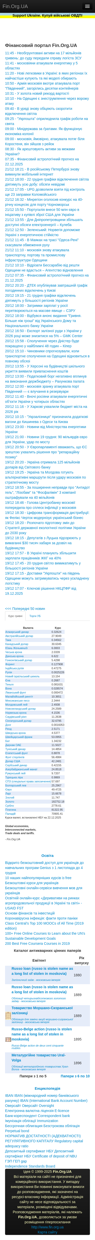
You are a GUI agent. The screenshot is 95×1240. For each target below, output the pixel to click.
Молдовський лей (16, 704)
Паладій (10, 813)
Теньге (9, 684)
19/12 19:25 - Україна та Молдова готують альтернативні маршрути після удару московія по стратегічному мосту (45, 477)
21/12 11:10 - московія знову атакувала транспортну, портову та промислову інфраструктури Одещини (37, 255)
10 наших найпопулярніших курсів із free (38, 878)
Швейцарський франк (18, 736)
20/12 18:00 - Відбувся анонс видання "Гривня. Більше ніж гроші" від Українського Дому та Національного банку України (43, 321)
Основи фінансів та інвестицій (30, 913)
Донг (8, 724)
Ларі (8, 793)
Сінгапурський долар (18, 720)
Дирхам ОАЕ (13, 745)
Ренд (8, 728)
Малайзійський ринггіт (19, 696)
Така (8, 639)
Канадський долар (16, 644)
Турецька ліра (14, 777)
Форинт (10, 664)
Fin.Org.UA (15, 6)
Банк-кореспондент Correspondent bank (37, 1116)
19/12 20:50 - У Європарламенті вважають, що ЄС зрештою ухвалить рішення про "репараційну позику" (46, 452)
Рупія (8, 672)
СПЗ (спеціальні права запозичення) (28, 781)
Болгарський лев (15, 785)
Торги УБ (35, 615)
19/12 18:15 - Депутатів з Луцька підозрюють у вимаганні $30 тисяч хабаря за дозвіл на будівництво (43, 543)
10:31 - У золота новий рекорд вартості (37, 93)
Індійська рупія (14, 668)
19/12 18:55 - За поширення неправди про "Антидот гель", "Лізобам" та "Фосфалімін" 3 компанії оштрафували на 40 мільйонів (47, 492)
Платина (10, 809)
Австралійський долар (19, 635)
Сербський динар (16, 765)
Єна (7, 680)
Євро (8, 789)
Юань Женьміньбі (16, 648)
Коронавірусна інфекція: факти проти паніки (41, 918)
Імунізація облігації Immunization (31, 1121)
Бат (7, 740)
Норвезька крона (15, 712)
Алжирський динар (17, 631)
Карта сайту (48, 1232)
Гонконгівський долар (18, 660)
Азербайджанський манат (21, 769)
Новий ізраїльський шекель (22, 676)
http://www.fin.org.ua (47, 1227)
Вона (8, 688)
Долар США (12, 761)
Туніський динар (15, 749)
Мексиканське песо (17, 700)
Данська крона (14, 656)
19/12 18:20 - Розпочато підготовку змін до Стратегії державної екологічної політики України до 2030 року (45, 528)
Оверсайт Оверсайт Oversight (29, 1106)
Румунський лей (15, 773)
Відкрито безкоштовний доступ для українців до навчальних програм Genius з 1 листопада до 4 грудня (44, 868)
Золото (9, 801)
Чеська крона (13, 652)
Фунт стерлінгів (14, 757)
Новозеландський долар (20, 708)
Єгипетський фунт (16, 753)
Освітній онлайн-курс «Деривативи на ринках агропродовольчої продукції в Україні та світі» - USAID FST (43, 903)
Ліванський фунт (15, 692)
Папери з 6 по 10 (75, 1076)
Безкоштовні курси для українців (32, 883)
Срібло (9, 805)
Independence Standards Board (30, 1166)
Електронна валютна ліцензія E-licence (37, 1111)
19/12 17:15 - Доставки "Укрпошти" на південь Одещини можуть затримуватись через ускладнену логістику (47, 578)
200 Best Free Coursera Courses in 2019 (37, 943)
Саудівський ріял (15, 716)
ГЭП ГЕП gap (16, 1161)
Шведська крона (15, 732)
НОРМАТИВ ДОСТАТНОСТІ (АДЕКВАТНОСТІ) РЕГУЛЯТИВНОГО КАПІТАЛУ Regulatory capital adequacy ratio (44, 1141)
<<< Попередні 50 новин (25, 609)
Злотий (9, 797)
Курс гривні (15, 615)
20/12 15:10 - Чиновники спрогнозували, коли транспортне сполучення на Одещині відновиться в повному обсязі (47, 356)
